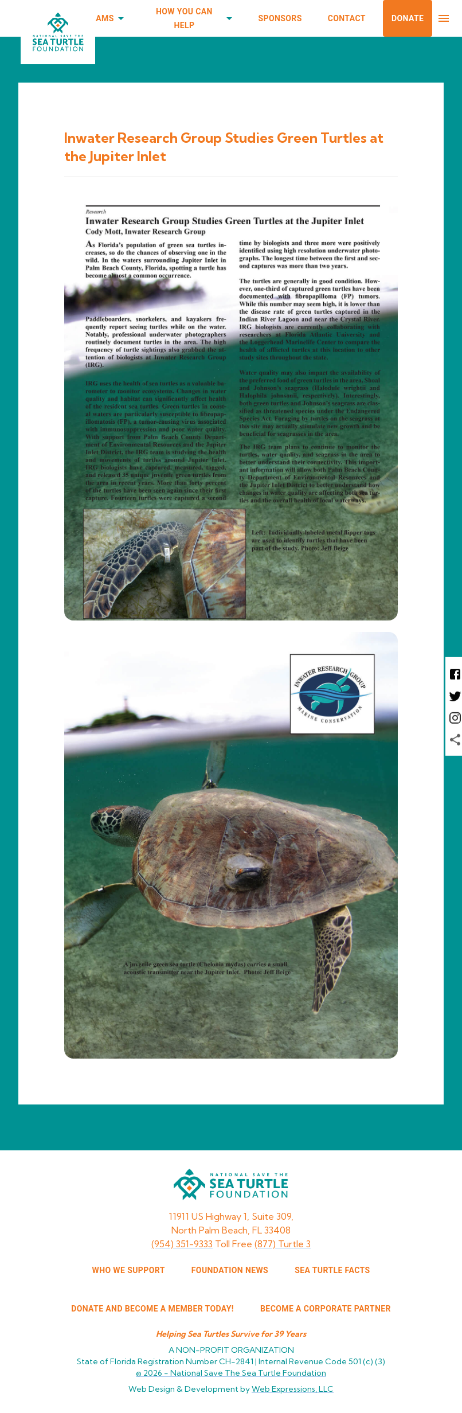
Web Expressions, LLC (293, 1389)
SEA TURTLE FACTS (332, 1270)
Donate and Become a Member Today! (152, 1308)
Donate (407, 18)
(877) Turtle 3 (283, 1244)
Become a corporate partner (325, 1308)
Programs (98, 18)
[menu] (443, 18)
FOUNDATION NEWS (229, 1270)
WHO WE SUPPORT (128, 1270)
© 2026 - (231, 1373)
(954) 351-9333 (182, 1244)
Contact (347, 18)
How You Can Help (191, 18)
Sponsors (280, 18)
